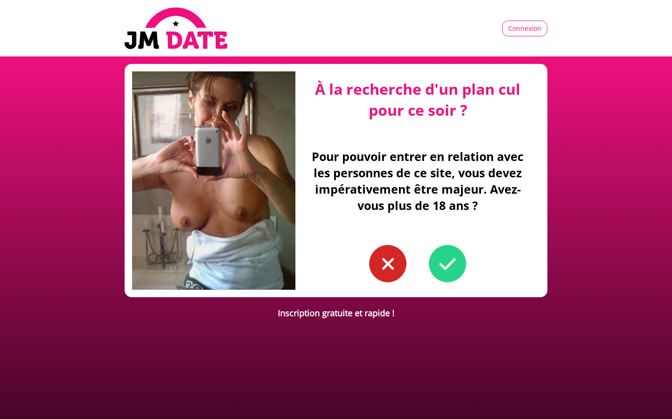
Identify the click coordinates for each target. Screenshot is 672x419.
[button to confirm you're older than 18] (447, 263)
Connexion (524, 28)
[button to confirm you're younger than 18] (387, 263)
